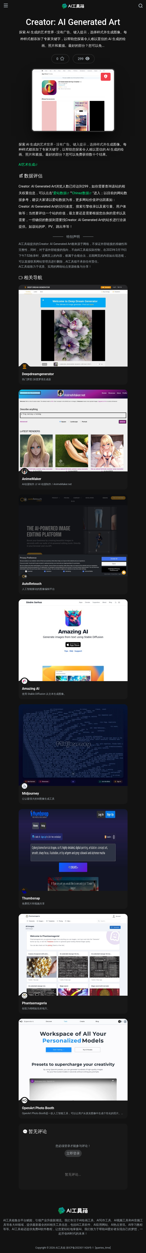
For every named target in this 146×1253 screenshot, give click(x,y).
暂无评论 (37, 1131)
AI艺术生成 (27, 165)
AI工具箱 (60, 1247)
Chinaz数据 (80, 193)
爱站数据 (60, 193)
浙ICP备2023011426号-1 (80, 1247)
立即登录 (73, 1153)
